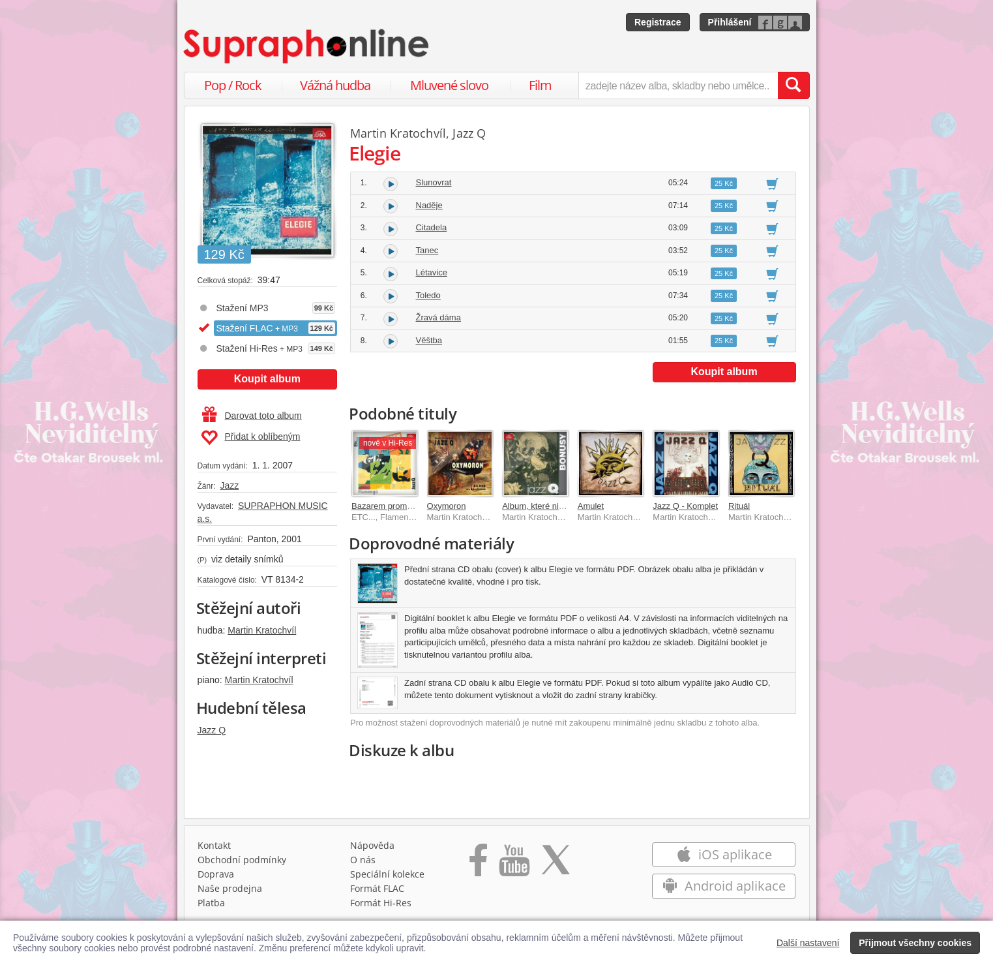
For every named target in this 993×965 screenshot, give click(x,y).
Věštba (429, 340)
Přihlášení (730, 22)
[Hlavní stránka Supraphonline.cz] (307, 46)
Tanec (427, 250)
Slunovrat (434, 182)
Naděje (429, 205)
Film (540, 85)
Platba (211, 902)
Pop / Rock (232, 85)
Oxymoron (446, 506)
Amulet (591, 506)
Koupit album (267, 378)
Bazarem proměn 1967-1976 (405, 506)
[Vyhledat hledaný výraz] (793, 85)
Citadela (431, 227)
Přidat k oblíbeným (251, 438)
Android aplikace (724, 886)
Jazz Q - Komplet (685, 506)
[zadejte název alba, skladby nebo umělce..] (677, 85)
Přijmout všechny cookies (915, 943)
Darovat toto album (252, 415)
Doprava (216, 874)
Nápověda (372, 845)
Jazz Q (212, 730)
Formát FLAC (377, 888)
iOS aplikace (724, 854)
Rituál (739, 506)
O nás (363, 859)
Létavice (431, 272)
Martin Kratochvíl (262, 630)
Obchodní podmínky (242, 859)
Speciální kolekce (387, 874)
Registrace (657, 22)
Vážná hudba (335, 85)
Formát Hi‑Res (380, 902)
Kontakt (214, 845)
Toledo (428, 295)
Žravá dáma (438, 317)
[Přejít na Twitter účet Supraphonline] (555, 864)
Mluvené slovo (449, 85)
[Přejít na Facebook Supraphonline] (478, 864)
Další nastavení (808, 943)
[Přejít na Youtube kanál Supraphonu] (513, 864)
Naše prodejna (230, 888)
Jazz (229, 485)
